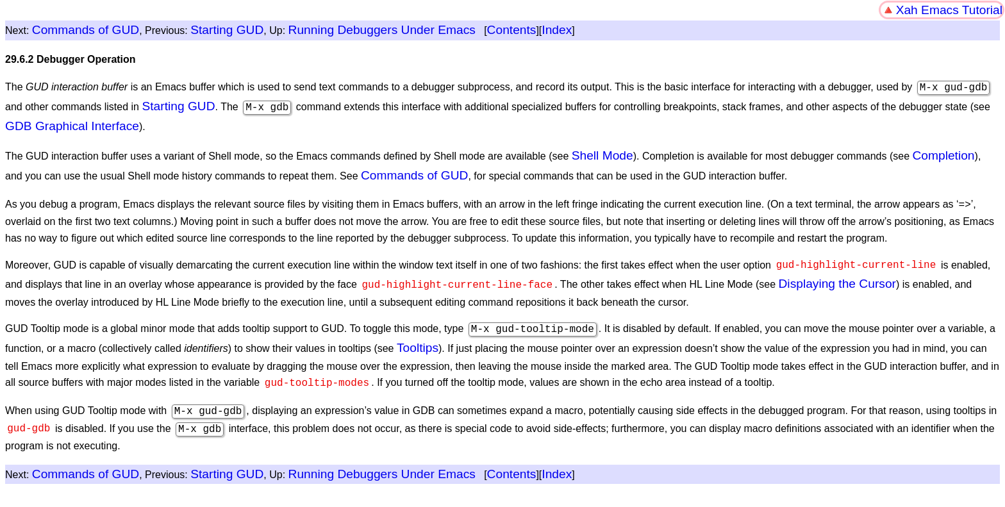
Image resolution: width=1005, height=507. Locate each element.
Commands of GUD (85, 30)
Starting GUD (226, 30)
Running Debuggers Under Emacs (382, 30)
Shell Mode (602, 154)
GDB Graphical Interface (72, 124)
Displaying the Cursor (836, 280)
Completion (943, 154)
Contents (511, 30)
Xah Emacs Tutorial (949, 10)
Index (557, 30)
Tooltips (417, 342)
